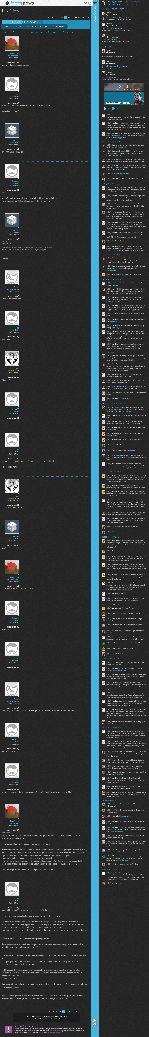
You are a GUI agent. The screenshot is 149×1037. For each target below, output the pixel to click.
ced (17, 94)
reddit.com (118, 290)
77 (54, 17)
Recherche (85, 3)
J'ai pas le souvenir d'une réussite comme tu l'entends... (118, 30)
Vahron (110, 61)
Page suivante (85, 17)
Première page (45, 17)
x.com (129, 422)
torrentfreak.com (113, 275)
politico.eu (120, 462)
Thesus (16, 287)
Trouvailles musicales (110, 77)
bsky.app (126, 873)
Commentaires (114, 9)
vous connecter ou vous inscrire (50, 1018)
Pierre (109, 35)
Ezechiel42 (111, 24)
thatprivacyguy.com (126, 137)
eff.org (111, 526)
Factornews (12, 22)
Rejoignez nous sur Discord (96, 1024)
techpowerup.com (127, 829)
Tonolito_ (110, 50)
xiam (17, 368)
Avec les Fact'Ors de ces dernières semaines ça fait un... (118, 79)
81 (68, 17)
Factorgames (32, 22)
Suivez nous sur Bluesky (96, 1032)
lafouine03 (15, 181)
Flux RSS (96, 1020)
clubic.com (116, 329)
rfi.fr (143, 446)
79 (61, 17)
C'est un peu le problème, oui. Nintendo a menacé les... (118, 68)
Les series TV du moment (111, 55)
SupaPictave (14, 53)
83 (75, 17)
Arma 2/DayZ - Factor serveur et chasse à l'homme (34, 26)
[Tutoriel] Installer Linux (110, 39)
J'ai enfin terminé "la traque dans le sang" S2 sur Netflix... (119, 56)
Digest (134, 3)
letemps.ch (126, 147)
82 (72, 17)
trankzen (16, 140)
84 (78, 17)
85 (82, 17)
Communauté (96, 507)
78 (58, 17)
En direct (113, 3)
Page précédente (47, 17)
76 (51, 17)
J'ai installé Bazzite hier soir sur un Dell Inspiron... (117, 41)
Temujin (110, 13)
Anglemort (111, 72)
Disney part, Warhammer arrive (113, 28)
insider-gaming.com (123, 175)
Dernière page (88, 17)
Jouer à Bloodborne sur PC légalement (115, 66)
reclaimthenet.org (122, 393)
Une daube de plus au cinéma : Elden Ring (116, 17)
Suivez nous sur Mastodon (96, 1028)
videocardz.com (122, 682)
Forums (109, 46)
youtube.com (112, 197)
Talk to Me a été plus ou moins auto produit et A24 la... (119, 19)
